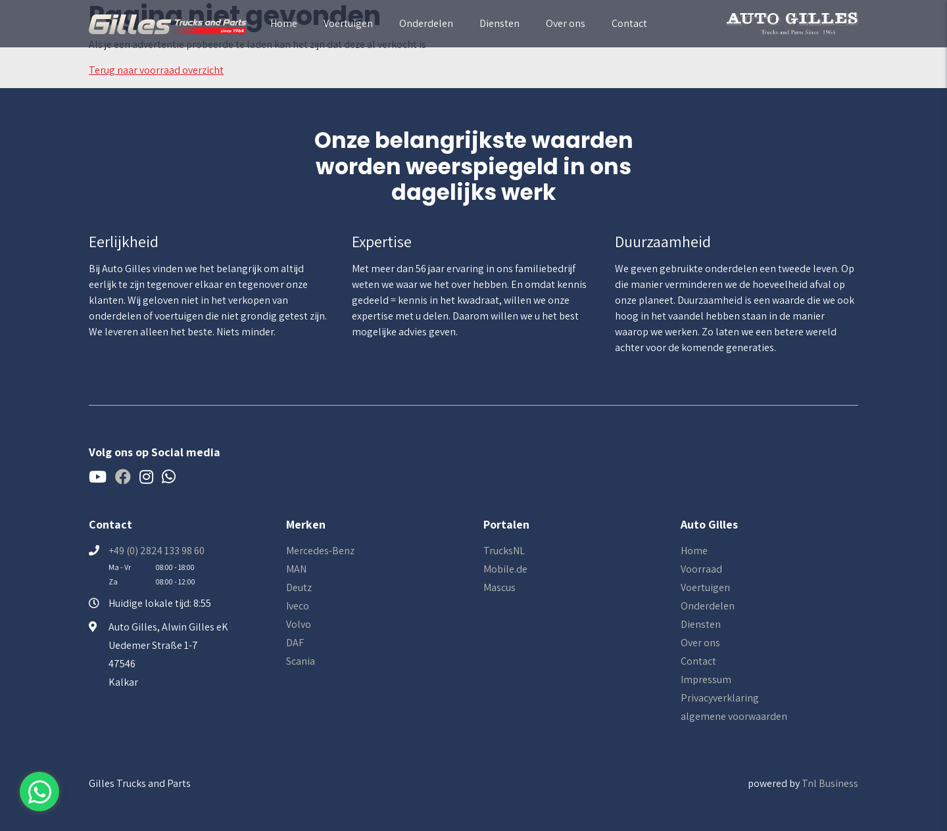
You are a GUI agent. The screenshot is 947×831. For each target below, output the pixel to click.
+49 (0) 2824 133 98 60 (157, 551)
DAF (295, 643)
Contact (629, 23)
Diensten (499, 23)
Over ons (565, 23)
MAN (296, 569)
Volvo (298, 624)
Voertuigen (348, 23)
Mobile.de (505, 569)
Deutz (299, 587)
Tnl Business (830, 783)
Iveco (297, 606)
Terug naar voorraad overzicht (156, 70)
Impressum (706, 679)
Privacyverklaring (720, 698)
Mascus (499, 587)
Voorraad (701, 569)
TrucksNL (504, 551)
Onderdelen (426, 23)
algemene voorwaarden (734, 716)
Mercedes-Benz (320, 551)
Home (283, 23)
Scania (300, 661)
